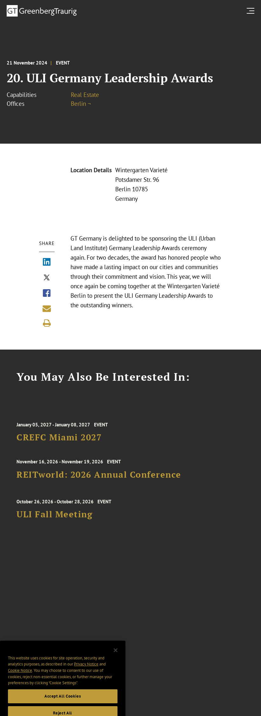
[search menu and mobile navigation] (251, 10)
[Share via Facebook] (46, 293)
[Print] (46, 323)
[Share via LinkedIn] (46, 262)
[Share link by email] (47, 308)
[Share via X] (46, 278)
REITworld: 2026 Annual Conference (99, 476)
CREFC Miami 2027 (59, 440)
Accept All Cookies (62, 701)
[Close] (115, 655)
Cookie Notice (20, 675)
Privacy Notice (86, 669)
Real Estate (85, 95)
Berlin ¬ (81, 103)
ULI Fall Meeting (54, 517)
